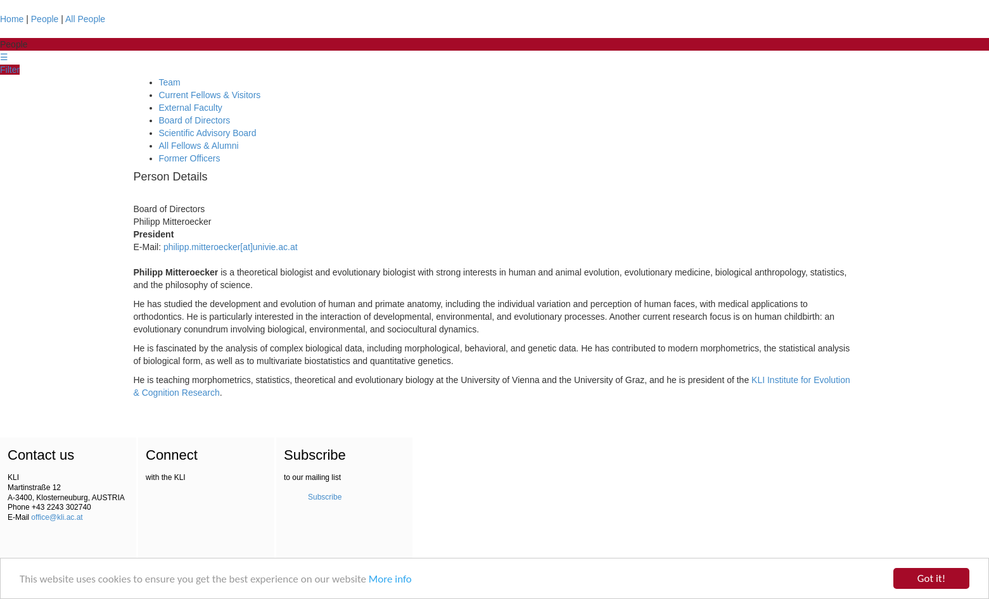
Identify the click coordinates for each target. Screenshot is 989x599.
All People (85, 19)
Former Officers (189, 158)
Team (170, 82)
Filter (10, 70)
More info (390, 579)
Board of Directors (195, 120)
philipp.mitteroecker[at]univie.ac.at (230, 247)
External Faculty (190, 108)
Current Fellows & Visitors (210, 95)
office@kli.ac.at (56, 517)
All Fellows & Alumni (199, 146)
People (45, 19)
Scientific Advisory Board (208, 133)
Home (11, 19)
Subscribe (324, 497)
